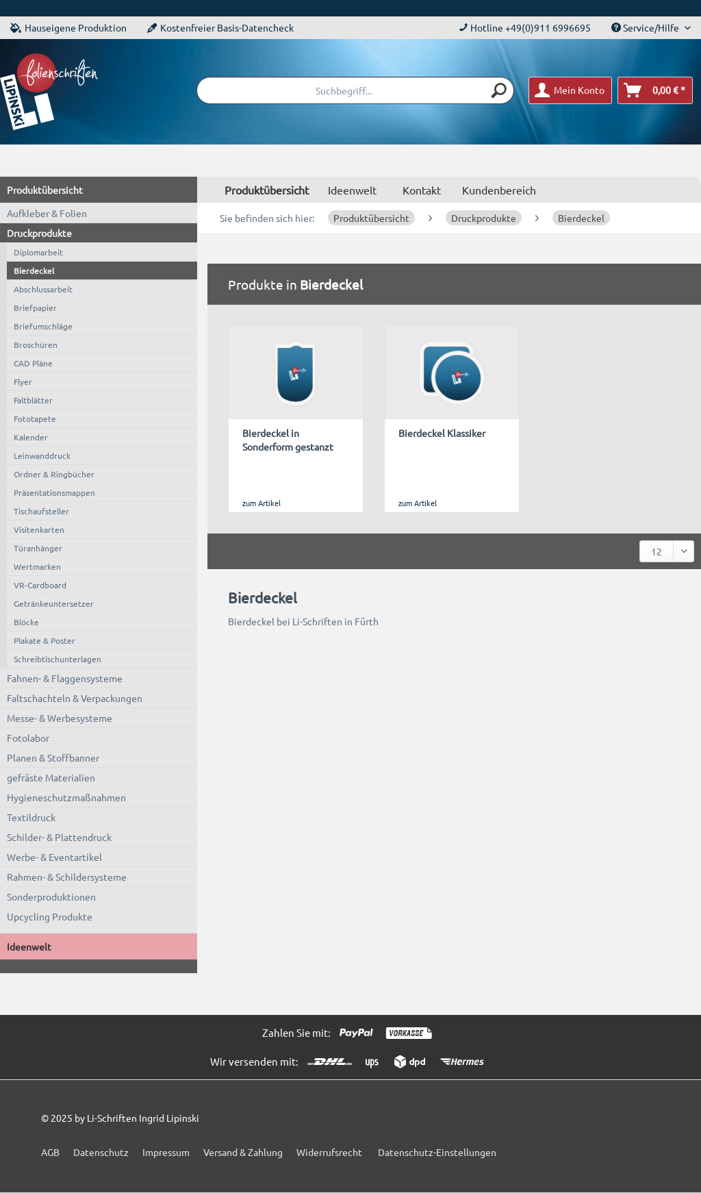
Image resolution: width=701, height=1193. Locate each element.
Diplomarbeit (38, 252)
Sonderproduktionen (51, 896)
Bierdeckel (34, 270)
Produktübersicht (45, 190)
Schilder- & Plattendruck (59, 837)
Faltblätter (33, 399)
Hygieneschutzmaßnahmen (66, 797)
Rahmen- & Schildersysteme (67, 876)
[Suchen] (499, 90)
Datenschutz (101, 1152)
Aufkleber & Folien (47, 213)
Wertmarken (37, 566)
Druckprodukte (39, 233)
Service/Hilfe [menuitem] (646, 27)
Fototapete (35, 418)
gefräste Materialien (51, 777)
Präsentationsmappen (54, 492)
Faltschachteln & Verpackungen (74, 698)
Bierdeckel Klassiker (441, 433)
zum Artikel (261, 502)
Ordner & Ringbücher (54, 473)
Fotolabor (28, 737)
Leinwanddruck (42, 455)
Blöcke (26, 621)
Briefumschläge (43, 326)
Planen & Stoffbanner (53, 757)
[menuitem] (355, 90)
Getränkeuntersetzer (54, 603)
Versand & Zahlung (243, 1152)
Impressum (166, 1152)
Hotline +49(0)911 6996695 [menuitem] (525, 27)
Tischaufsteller (41, 510)
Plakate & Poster (44, 640)
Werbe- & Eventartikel (54, 857)
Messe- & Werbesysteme (59, 718)
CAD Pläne (33, 362)
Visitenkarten (39, 529)
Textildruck (31, 817)
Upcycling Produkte (49, 916)
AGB (50, 1152)
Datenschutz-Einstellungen (437, 1152)
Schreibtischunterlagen (57, 658)
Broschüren (36, 344)
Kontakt (422, 190)
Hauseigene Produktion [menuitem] (68, 27)
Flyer (23, 381)
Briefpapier (35, 307)
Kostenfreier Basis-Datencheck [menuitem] (220, 27)
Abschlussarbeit (43, 289)
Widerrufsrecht (329, 1152)
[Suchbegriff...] (355, 90)
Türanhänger (38, 547)
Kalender (31, 436)
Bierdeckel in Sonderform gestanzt (287, 440)
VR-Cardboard (40, 584)
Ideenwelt (29, 946)
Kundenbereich (499, 190)
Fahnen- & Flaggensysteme (65, 678)
